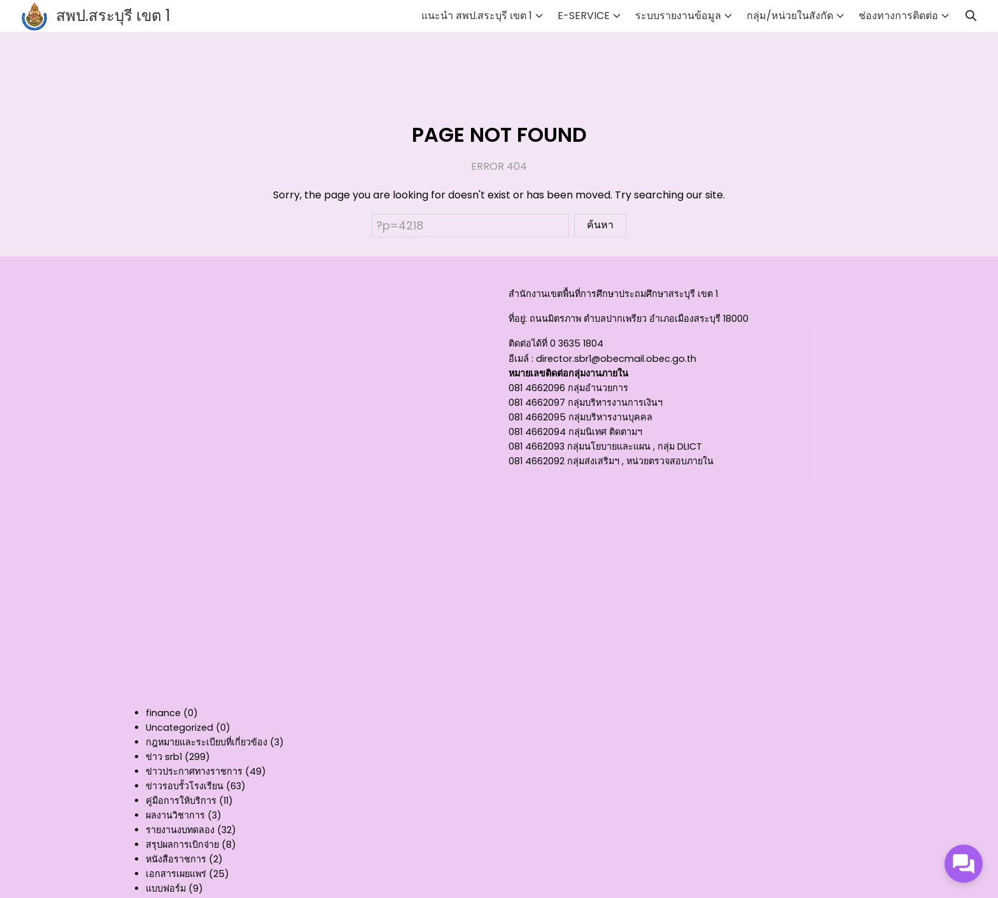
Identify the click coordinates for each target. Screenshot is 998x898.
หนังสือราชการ (176, 859)
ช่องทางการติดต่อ (898, 15)
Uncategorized (179, 727)
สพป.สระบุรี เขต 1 (113, 15)
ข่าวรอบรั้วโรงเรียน (184, 786)
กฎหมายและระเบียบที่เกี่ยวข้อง (206, 742)
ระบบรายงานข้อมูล (678, 15)
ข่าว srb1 (164, 756)
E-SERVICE (584, 15)
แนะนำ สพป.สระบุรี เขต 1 (476, 15)
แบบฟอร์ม (166, 888)
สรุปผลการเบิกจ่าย (182, 844)
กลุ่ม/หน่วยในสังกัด (790, 15)
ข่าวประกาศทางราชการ (194, 771)
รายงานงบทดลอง (180, 830)
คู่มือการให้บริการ (181, 800)
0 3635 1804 (576, 343)
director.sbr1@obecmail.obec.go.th (616, 358)
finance (163, 713)
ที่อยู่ (517, 318)
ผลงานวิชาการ (175, 815)
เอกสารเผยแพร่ (176, 873)
